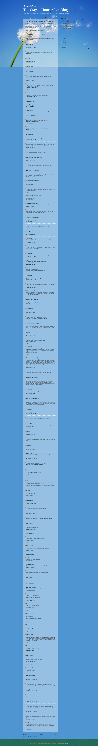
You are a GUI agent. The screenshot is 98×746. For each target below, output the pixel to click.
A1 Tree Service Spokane (31, 203)
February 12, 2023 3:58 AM (31, 287)
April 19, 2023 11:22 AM (30, 335)
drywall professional (44, 439)
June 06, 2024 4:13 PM (30, 442)
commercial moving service (31, 299)
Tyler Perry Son (29, 482)
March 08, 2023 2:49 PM (30, 312)
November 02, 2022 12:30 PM (31, 250)
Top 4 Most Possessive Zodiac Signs (32, 581)
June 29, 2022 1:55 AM (30, 160)
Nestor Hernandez (29, 290)
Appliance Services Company (45, 418)
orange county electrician (31, 377)
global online (28, 523)
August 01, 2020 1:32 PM (30, 97)
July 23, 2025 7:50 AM (30, 567)
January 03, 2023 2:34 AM (31, 279)
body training (28, 53)
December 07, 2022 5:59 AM (31, 256)
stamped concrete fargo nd (34, 294)
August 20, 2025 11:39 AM (31, 642)
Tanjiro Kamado (29, 480)
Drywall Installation (51, 333)
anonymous (28, 453)
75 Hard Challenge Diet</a (31, 529)
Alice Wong (28, 66)
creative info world (29, 570)
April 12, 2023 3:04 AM (30, 328)
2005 (63, 47)
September (65, 25)
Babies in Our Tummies (67, 28)
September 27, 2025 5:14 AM (31, 701)
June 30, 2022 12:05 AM (30, 166)
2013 (63, 20)
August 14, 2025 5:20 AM (30, 631)
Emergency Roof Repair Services (46, 518)
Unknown (28, 209)
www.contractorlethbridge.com (31, 262)
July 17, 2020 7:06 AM (30, 71)
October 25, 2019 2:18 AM (31, 40)
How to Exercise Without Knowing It (67, 32)
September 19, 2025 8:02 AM (31, 679)
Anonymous (28, 253)
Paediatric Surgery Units (30, 607)
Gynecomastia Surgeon (30, 83)
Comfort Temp (28, 231)
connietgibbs (28, 634)
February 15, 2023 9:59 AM (31, 304)
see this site (51, 432)
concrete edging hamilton (30, 456)
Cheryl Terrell (28, 126)
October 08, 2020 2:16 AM (31, 139)
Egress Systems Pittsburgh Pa (40, 212)
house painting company (30, 285)
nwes (27, 469)
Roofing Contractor (49, 255)
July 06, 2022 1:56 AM (30, 192)
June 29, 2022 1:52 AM (30, 153)
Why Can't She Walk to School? (68, 26)
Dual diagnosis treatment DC (31, 87)
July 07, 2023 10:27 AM (30, 394)
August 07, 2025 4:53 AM (30, 600)
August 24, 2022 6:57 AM (30, 242)
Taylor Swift (42, 588)
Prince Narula (28, 474)
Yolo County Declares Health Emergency (33, 618)
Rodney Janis (28, 58)
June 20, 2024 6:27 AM (30, 449)
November (65, 23)
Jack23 (27, 722)
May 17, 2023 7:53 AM (30, 354)
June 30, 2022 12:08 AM (30, 176)
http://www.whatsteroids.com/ (31, 96)
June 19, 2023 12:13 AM (30, 386)
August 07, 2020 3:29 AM (30, 115)
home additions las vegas (45, 145)
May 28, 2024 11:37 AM (30, 434)
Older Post (55, 734)
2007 (63, 44)
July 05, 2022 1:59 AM (30, 184)
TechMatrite (28, 92)
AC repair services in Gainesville (37, 226)
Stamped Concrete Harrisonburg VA (33, 195)
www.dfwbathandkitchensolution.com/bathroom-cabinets (36, 448)
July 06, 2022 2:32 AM (30, 206)
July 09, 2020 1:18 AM (30, 62)
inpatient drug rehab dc (30, 70)
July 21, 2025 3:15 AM (30, 542)
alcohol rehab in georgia (30, 61)
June (64, 38)
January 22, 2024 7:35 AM (31, 413)
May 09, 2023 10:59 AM (30, 343)
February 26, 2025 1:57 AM (31, 503)
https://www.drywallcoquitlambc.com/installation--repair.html (36, 318)
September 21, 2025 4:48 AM (31, 690)
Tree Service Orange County (31, 150)
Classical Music (45, 572)
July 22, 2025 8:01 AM (30, 560)
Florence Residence (30, 75)
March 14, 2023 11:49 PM (31, 320)
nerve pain (28, 78)
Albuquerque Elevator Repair (31, 323)
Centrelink (33, 670)
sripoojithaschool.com (30, 540)
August (64, 35)
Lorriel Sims (28, 143)
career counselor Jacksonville (31, 352)
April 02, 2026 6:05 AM (30, 726)
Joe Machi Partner (29, 495)
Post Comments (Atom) (32, 736)
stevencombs (28, 134)
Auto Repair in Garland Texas (31, 217)
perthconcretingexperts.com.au (46, 707)
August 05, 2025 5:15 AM (30, 583)
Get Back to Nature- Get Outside (68, 30)
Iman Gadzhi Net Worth (30, 510)
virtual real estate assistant (31, 357)
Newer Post (26, 734)
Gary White (28, 110)
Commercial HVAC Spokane (31, 180)
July (64, 36)
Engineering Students (36, 559)
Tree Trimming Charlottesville (31, 170)
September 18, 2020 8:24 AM (31, 130)
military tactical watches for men (32, 121)
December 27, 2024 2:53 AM (31, 487)
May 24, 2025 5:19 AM (30, 533)
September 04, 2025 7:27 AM (31, 671)
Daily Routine (28, 500)
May (64, 40)
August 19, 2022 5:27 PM (30, 234)
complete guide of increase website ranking (34, 138)
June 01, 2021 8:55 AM (30, 147)
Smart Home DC (29, 163)
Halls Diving (28, 119)
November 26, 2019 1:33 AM (31, 47)
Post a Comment (29, 729)
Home (41, 734)
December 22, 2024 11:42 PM (31, 477)
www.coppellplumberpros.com (32, 423)
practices (52, 24)
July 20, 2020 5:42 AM (30, 80)
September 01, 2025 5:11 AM (31, 652)
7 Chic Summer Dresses (30, 661)
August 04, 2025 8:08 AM (30, 573)
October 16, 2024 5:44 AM (31, 466)
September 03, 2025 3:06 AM (31, 664)
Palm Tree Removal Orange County (32, 157)
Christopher (28, 36)
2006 (63, 45)
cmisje (59, 743)
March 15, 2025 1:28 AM (30, 513)
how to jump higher (29, 39)
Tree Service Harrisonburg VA (31, 188)
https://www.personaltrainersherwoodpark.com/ (34, 464)
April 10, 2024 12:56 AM (30, 427)
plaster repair (28, 715)
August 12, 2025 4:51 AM (30, 621)
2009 (63, 22)
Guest (27, 267)
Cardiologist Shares (29, 628)
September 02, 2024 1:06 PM (31, 458)
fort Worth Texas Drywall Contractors (32, 240)
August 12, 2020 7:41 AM (30, 123)
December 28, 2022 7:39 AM (31, 271)
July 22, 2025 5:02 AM (30, 554)
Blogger (66, 743)
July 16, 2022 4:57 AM (30, 221)
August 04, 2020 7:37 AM (30, 106)
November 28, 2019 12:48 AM (31, 55)
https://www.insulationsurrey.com (37, 278)
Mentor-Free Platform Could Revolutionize (33, 597)
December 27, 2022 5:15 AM (31, 264)
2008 (63, 42)
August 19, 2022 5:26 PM (30, 228)
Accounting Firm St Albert (30, 393)
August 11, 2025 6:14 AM (30, 610)
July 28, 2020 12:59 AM (30, 89)
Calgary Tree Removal (30, 310)
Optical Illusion (29, 698)
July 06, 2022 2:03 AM (30, 199)
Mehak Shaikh (28, 44)
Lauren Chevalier (29, 101)
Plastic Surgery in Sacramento (31, 412)
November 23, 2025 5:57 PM (31, 711)
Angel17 (27, 283)
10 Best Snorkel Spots (30, 650)
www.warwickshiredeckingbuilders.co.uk (35, 687)
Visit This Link (28, 129)
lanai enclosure (53, 725)
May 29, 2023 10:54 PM (30, 367)
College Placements (47, 565)
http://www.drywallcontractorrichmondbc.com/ (37, 270)
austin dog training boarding (31, 398)
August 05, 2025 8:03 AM (30, 590)
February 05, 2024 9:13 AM (31, 420)
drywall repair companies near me (32, 370)
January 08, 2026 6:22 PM (31, 719)
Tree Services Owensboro (31, 341)
